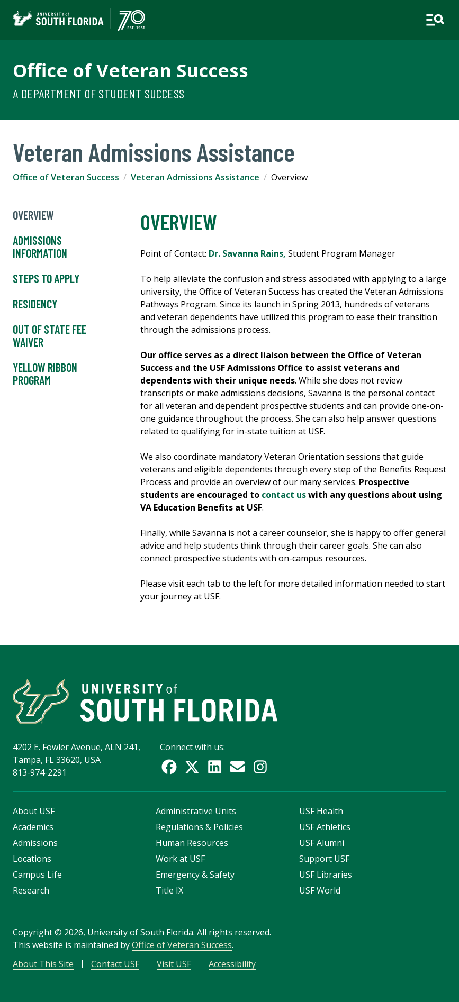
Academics (33, 827)
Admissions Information (40, 247)
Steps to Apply (46, 278)
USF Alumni (321, 843)
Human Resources (192, 843)
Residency (35, 304)
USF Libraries (325, 874)
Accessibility (232, 964)
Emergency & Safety (195, 874)
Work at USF (180, 858)
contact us (284, 494)
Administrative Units (196, 811)
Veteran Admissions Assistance (195, 177)
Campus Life (37, 874)
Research (31, 890)
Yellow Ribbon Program (45, 374)
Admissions (35, 843)
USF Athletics (324, 827)
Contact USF (115, 964)
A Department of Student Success (98, 93)
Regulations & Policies (199, 827)
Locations (32, 858)
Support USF (324, 858)
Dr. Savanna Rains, (247, 253)
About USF (34, 811)
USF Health (321, 811)
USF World (319, 890)
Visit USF (174, 964)
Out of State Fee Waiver (49, 336)
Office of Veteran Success (130, 70)
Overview (33, 215)
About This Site (43, 964)
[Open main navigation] (435, 19)
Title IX (169, 890)
